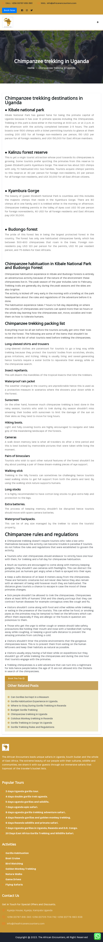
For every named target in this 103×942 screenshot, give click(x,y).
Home (31, 68)
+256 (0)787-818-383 (22, 3)
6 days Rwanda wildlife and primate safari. (32, 822)
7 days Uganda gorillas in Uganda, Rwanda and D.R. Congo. (42, 828)
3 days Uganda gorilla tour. (22, 791)
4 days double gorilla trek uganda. (27, 796)
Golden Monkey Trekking (21, 868)
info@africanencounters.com (61, 3)
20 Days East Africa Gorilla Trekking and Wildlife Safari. (40, 833)
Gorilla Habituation (17, 853)
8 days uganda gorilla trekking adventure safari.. (36, 812)
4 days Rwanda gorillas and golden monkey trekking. (38, 817)
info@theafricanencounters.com (25, 923)
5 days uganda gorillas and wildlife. (27, 801)
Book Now (9, 10)
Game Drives (13, 879)
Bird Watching (14, 863)
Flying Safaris (14, 884)
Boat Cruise (13, 858)
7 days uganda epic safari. (22, 807)
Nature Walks (14, 874)
